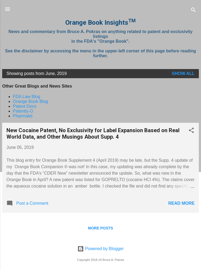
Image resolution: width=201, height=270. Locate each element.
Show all (183, 73)
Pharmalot (23, 116)
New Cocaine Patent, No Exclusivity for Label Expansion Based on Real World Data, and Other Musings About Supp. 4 (93, 133)
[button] (191, 131)
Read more (181, 203)
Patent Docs (24, 106)
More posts (100, 228)
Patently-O (23, 111)
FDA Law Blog (26, 96)
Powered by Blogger (100, 248)
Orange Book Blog (30, 101)
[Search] (193, 11)
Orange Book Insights (100, 22)
